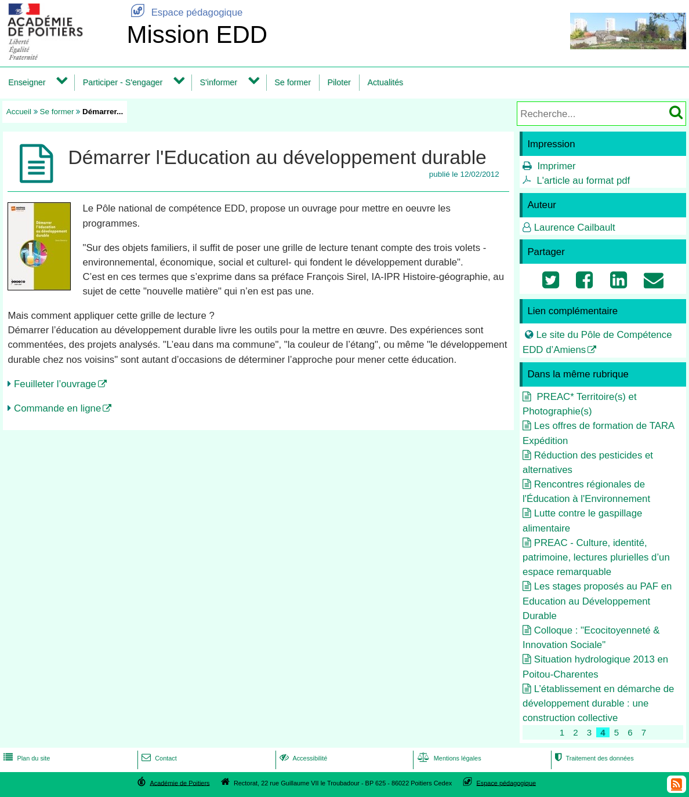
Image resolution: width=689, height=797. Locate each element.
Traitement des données (593, 758)
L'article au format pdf (583, 180)
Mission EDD (196, 34)
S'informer (218, 82)
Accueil (18, 111)
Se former (292, 82)
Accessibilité (302, 758)
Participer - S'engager (123, 82)
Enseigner (26, 82)
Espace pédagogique (184, 12)
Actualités (385, 82)
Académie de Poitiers (179, 782)
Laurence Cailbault (574, 227)
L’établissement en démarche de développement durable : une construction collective (598, 703)
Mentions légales (448, 758)
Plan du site (25, 758)
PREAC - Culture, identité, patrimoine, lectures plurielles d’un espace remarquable (596, 557)
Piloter (338, 82)
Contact (158, 758)
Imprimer (556, 166)
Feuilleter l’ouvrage (55, 384)
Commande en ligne (57, 408)
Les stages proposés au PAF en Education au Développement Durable (597, 601)
